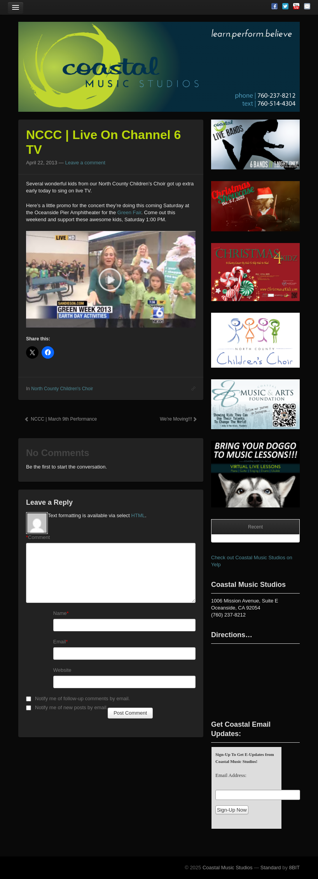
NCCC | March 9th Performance (60, 419)
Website (62, 670)
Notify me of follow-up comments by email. (82, 698)
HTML (138, 515)
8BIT (294, 867)
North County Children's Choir (62, 388)
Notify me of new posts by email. (71, 707)
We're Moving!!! (178, 419)
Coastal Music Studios (228, 867)
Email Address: (230, 775)
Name (60, 613)
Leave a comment (85, 163)
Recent (255, 527)
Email (59, 642)
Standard (270, 867)
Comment (38, 537)
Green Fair (129, 212)
